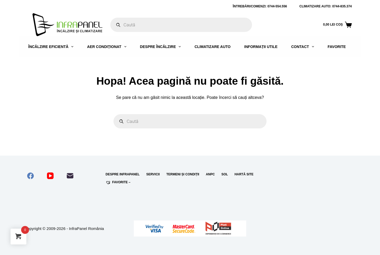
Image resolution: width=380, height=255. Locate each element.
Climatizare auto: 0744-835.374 (326, 6)
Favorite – (118, 182)
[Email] (70, 175)
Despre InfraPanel (123, 174)
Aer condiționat (107, 47)
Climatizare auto (212, 47)
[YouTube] (50, 175)
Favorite (336, 47)
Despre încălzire (161, 47)
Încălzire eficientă (51, 47)
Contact (303, 47)
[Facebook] (30, 175)
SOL (224, 174)
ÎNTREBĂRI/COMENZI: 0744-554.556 (260, 6)
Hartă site (244, 174)
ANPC (210, 174)
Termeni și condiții (182, 174)
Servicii (153, 174)
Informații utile (261, 47)
